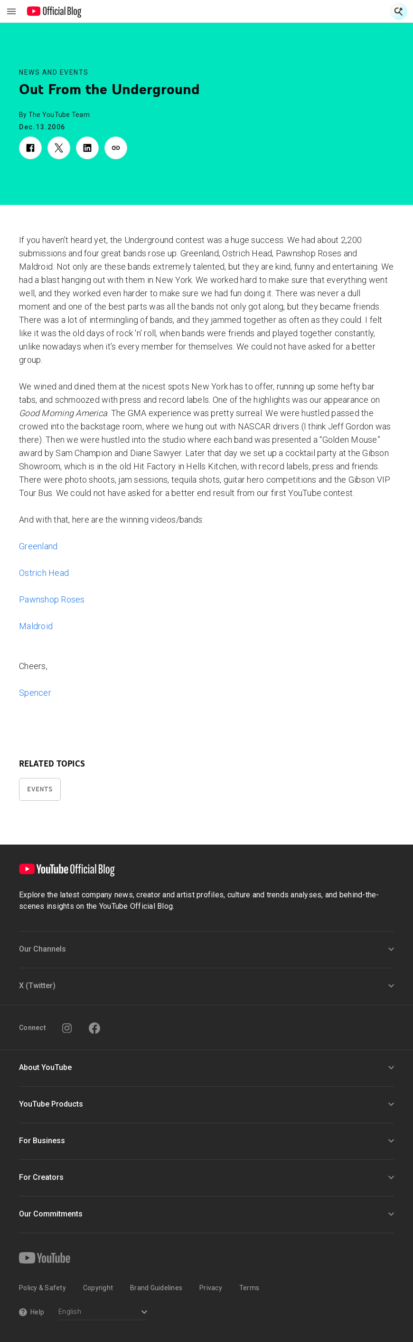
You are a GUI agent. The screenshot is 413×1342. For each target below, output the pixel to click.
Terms (249, 1288)
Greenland (38, 546)
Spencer (35, 693)
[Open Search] (398, 11)
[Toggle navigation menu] (11, 11)
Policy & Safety (42, 1288)
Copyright (98, 1288)
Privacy (210, 1288)
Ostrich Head (44, 573)
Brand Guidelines (156, 1288)
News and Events (54, 72)
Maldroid (36, 626)
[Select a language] (102, 1313)
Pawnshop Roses (52, 599)
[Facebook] (94, 1028)
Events (40, 789)
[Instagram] (67, 1028)
